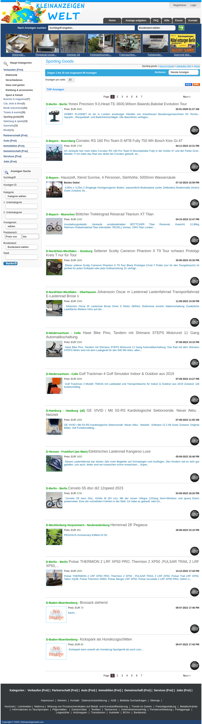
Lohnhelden (24, 706)
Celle (78, 333)
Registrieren (179, 5)
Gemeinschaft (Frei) (15, 151)
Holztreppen (80, 712)
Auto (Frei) (10, 140)
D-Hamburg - (56, 410)
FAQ (155, 20)
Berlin (63, 104)
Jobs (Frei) (10, 161)
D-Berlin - (52, 104)
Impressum (47, 700)
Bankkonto (140, 712)
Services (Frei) (12, 156)
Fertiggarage (182, 709)
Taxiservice (110, 709)
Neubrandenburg (98, 525)
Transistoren (98, 712)
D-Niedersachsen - (60, 333)
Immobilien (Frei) (13, 145)
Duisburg (87, 251)
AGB (113, 700)
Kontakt (192, 20)
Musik (6, 130)
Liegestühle (62, 712)
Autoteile (114, 712)
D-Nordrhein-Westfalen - (63, 251)
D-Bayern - (53, 141)
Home (112, 20)
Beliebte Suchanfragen (133, 700)
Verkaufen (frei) (183, 66)
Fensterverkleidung (161, 709)
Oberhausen (88, 292)
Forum (179, 20)
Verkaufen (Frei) (38, 690)
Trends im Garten (142, 706)
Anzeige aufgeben (136, 20)
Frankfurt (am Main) (75, 451)
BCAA (126, 712)
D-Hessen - (53, 451)
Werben (62, 700)
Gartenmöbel (79, 709)
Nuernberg (68, 141)
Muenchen (68, 214)
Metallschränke (188, 706)
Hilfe (166, 20)
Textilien (96, 709)
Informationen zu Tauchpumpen (30, 709)
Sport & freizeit (166, 66)
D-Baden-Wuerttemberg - (63, 602)
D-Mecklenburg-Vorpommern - (66, 525)
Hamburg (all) (75, 410)
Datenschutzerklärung (94, 700)
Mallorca (39, 706)
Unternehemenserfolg (133, 709)
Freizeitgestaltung (166, 706)
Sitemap (155, 700)
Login (193, 5)
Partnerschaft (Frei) (65, 690)
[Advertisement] (23, 84)
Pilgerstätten (59, 709)
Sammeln (8, 125)
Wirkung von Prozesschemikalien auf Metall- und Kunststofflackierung (87, 706)
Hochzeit (10, 706)
